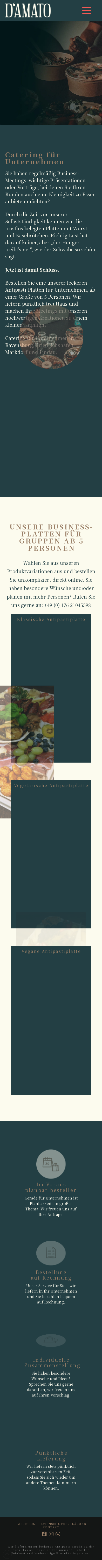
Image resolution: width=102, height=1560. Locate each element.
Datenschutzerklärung (63, 1523)
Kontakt (51, 1527)
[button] (86, 10)
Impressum (26, 1523)
